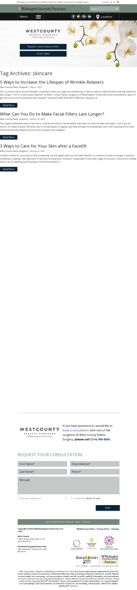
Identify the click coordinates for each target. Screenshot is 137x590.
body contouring (77, 574)
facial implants (112, 576)
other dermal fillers (92, 581)
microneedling (81, 583)
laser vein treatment (44, 583)
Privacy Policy (103, 529)
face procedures (55, 576)
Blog (78, 522)
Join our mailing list (29, 498)
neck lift (73, 576)
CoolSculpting (29, 583)
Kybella (115, 581)
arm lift (108, 574)
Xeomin (55, 581)
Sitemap (115, 529)
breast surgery (85, 571)
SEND (107, 508)
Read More (8, 105)
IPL (74, 583)
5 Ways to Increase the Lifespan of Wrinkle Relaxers (52, 82)
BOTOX (44, 581)
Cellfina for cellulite (109, 583)
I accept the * (86, 498)
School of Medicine (42, 2)
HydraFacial (64, 586)
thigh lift (115, 574)
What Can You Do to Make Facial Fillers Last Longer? (52, 114)
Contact (86, 522)
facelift (66, 576)
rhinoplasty (98, 576)
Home (86, 2)
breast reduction (24, 574)
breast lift (114, 571)
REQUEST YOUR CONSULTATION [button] (43, 46)
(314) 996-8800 (100, 439)
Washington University (25, 2)
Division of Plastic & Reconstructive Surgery (66, 2)
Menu (24, 16)
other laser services (64, 583)
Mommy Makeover (61, 574)
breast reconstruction (41, 574)
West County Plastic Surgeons (14, 87)
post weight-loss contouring (33, 576)
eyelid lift (89, 576)
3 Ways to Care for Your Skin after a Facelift (43, 146)
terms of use (93, 498)
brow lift (80, 576)
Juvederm (76, 581)
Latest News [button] (43, 53)
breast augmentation (100, 571)
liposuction (99, 574)
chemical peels (94, 583)
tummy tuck (89, 574)
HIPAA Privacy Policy (85, 529)
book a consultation (75, 430)
